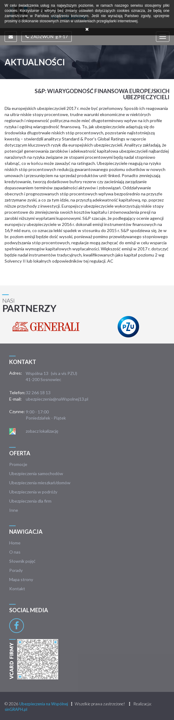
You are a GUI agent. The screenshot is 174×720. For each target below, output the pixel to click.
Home (15, 542)
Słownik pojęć (22, 561)
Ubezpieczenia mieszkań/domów (39, 482)
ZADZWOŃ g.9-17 (46, 36)
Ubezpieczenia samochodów (36, 473)
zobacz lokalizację (42, 431)
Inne (13, 510)
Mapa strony (21, 579)
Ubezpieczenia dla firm (30, 501)
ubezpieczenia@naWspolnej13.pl (57, 399)
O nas (15, 552)
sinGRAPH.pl (16, 709)
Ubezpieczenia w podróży (33, 491)
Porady (16, 570)
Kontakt (17, 588)
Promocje (18, 464)
